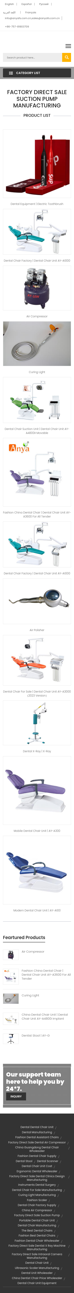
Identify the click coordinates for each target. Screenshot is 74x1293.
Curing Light (37, 372)
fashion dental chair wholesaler (37, 1241)
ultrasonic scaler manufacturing (37, 1268)
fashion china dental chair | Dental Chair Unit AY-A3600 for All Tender (37, 514)
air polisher (37, 630)
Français (30, 12)
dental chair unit (37, 1263)
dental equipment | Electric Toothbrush (37, 204)
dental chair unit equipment (37, 1283)
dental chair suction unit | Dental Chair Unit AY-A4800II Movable (37, 431)
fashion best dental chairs (37, 1235)
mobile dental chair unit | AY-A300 (37, 831)
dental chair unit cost (37, 1166)
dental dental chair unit (37, 1127)
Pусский (44, 4)
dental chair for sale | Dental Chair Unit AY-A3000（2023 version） (37, 694)
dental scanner (47, 1161)
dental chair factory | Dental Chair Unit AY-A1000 (37, 261)
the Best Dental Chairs (37, 1231)
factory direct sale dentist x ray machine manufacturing (36, 1247)
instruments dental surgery (37, 1185)
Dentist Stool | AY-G (36, 1036)
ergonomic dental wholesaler (37, 1171)
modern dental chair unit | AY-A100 (37, 910)
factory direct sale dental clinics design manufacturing (37, 1178)
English (9, 4)
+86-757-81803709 (17, 26)
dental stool (24, 1161)
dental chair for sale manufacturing (37, 1190)
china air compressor (37, 1210)
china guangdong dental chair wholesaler (37, 1149)
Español (27, 4)
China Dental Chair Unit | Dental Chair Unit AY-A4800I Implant (45, 1017)
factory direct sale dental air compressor (37, 1142)
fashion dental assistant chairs (37, 1137)
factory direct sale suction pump (37, 1215)
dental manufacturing (37, 1132)
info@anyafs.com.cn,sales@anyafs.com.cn (32, 18)
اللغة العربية (9, 12)
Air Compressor (37, 316)
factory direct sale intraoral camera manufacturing (37, 1256)
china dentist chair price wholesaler (37, 1278)
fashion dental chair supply (37, 1156)
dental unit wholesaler (37, 1273)
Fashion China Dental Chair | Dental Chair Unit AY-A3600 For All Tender (46, 975)
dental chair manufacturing (37, 1225)
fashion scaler (37, 1200)
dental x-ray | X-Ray (37, 751)
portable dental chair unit (37, 1220)
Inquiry (16, 1096)
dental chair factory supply (37, 1205)
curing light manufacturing (37, 1195)
